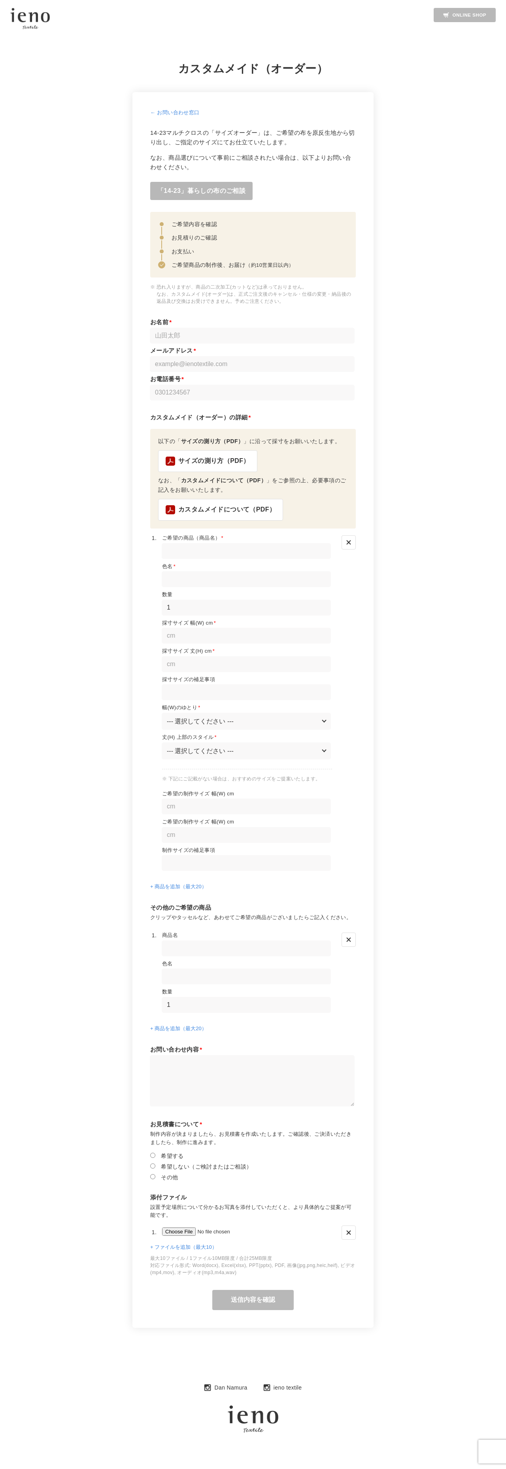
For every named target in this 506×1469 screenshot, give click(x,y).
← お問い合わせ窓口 (175, 112)
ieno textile (282, 1388)
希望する (167, 1156)
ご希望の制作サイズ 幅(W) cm (198, 794)
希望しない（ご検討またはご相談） (201, 1167)
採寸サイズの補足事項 (188, 680)
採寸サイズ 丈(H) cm (188, 652)
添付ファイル (168, 1198)
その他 (164, 1178)
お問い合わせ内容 (176, 1050)
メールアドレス (173, 351)
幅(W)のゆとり (181, 709)
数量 (167, 595)
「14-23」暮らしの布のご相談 (202, 191)
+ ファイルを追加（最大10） (183, 1248)
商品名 (170, 936)
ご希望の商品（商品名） (192, 539)
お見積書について (176, 1125)
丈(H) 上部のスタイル (189, 738)
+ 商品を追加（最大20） (178, 888)
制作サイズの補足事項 (188, 851)
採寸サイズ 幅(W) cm (189, 624)
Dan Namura (225, 1388)
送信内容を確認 (253, 1300)
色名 (169, 567)
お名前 (161, 322)
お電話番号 (167, 379)
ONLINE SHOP (463, 15)
